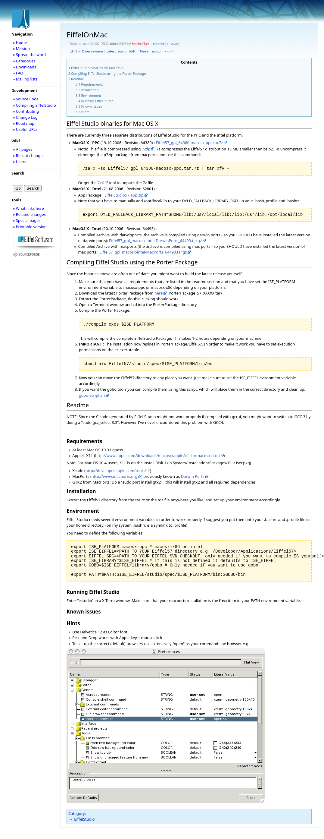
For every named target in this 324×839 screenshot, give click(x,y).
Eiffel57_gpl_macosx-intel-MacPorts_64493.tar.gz (143, 252)
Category (76, 813)
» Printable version (30, 226)
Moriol (137, 44)
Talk (146, 44)
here (158, 293)
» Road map (23, 123)
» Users (19, 161)
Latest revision (118, 51)
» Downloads (24, 67)
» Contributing (26, 111)
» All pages (22, 149)
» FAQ (18, 73)
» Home (20, 42)
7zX (101, 182)
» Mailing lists (25, 79)
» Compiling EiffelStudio (34, 105)
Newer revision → (153, 51)
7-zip (146, 149)
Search (17, 173)
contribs (159, 44)
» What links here (28, 208)
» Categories (24, 61)
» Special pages (26, 220)
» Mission (21, 48)
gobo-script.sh (92, 395)
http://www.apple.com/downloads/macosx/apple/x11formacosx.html (157, 455)
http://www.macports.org (114, 476)
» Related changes (29, 214)
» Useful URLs (25, 129)
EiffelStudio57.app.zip (124, 195)
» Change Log (25, 117)
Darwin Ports (192, 476)
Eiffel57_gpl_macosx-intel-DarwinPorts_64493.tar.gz (155, 240)
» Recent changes (29, 155)
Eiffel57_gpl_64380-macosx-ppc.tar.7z (189, 142)
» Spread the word (29, 54)
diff (73, 51)
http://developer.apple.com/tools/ (116, 470)
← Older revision (90, 51)
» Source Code (26, 99)
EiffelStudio (84, 819)
